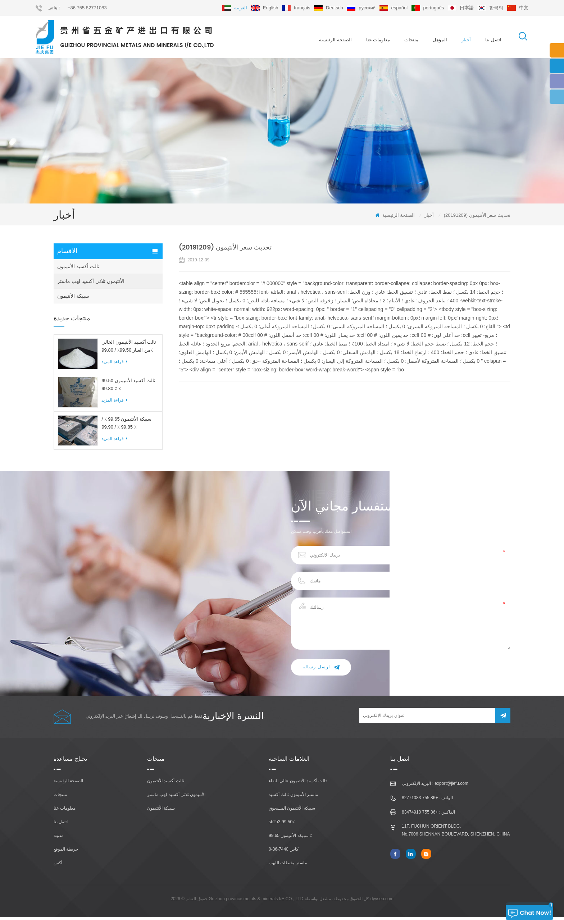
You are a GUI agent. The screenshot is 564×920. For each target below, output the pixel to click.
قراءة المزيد (114, 364)
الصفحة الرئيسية (335, 39)
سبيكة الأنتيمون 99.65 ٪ (290, 838)
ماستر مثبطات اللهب (288, 865)
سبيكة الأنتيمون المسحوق (292, 811)
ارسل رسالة (321, 670)
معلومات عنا (378, 39)
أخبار (466, 39)
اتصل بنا (493, 39)
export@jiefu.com (451, 786)
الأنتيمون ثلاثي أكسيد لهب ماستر (90, 284)
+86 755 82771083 (87, 7)
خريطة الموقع (66, 852)
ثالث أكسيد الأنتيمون (78, 269)
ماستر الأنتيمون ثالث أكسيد (293, 797)
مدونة (58, 838)
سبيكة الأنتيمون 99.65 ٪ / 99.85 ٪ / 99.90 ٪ (126, 425)
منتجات (411, 39)
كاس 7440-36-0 (284, 852)
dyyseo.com (382, 901)
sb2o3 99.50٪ (282, 824)
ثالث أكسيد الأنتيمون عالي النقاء (298, 783)
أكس (58, 865)
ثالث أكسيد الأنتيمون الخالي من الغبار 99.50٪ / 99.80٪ (128, 349)
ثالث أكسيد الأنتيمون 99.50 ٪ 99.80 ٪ (128, 387)
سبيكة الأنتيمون (73, 299)
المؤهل (440, 39)
